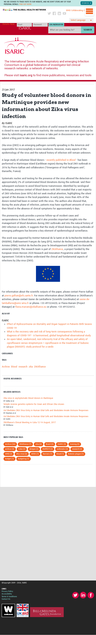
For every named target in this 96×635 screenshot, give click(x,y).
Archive (6, 366)
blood (14, 366)
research (22, 366)
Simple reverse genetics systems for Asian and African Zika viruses (34, 404)
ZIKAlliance (57, 249)
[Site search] (65, 29)
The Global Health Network (25, 10)
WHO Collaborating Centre (78, 10)
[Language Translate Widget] (81, 20)
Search (88, 29)
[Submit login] (56, 25)
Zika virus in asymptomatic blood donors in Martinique (28, 398)
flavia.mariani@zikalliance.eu (30, 307)
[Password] (40, 25)
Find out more (25, 4)
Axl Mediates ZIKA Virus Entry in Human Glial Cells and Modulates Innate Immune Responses (46, 410)
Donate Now (9, 24)
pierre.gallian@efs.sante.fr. (19, 295)
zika (31, 366)
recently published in (60, 160)
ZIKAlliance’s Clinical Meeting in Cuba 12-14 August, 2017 (30, 422)
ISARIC (25, 28)
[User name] (24, 25)
